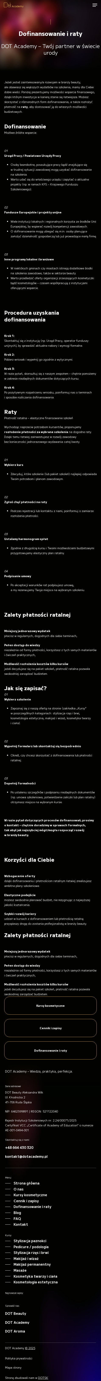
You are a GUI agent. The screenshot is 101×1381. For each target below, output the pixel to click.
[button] (95, 5)
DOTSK (43, 1378)
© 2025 (30, 1348)
